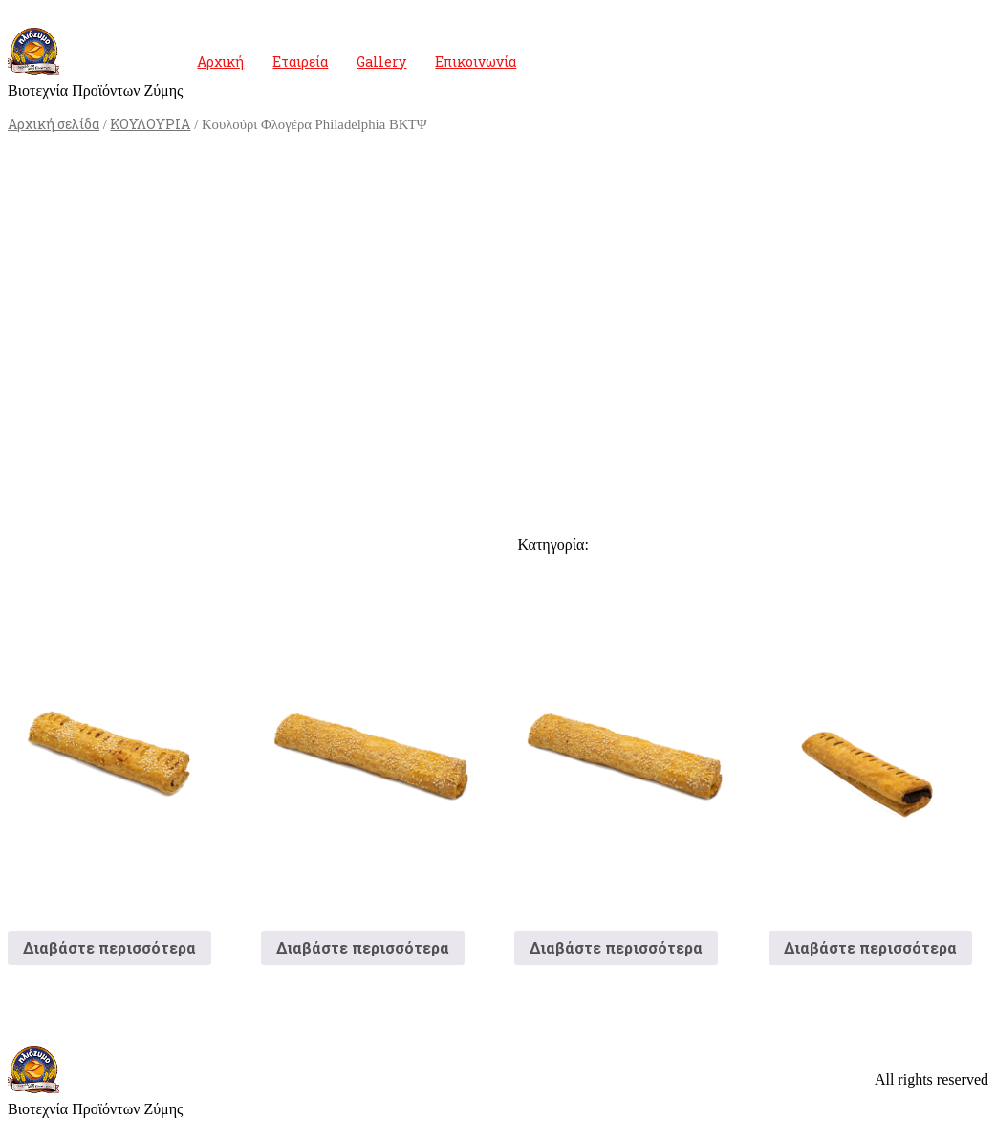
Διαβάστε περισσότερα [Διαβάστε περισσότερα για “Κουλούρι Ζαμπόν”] (109, 947)
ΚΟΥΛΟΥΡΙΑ (150, 124)
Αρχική (220, 62)
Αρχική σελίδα (53, 124)
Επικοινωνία (475, 62)
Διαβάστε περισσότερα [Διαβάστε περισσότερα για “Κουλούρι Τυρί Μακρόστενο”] (362, 947)
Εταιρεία (300, 62)
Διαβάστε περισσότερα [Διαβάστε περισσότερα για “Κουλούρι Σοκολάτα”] (870, 947)
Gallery (381, 62)
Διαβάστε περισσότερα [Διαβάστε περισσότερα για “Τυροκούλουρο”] (616, 947)
